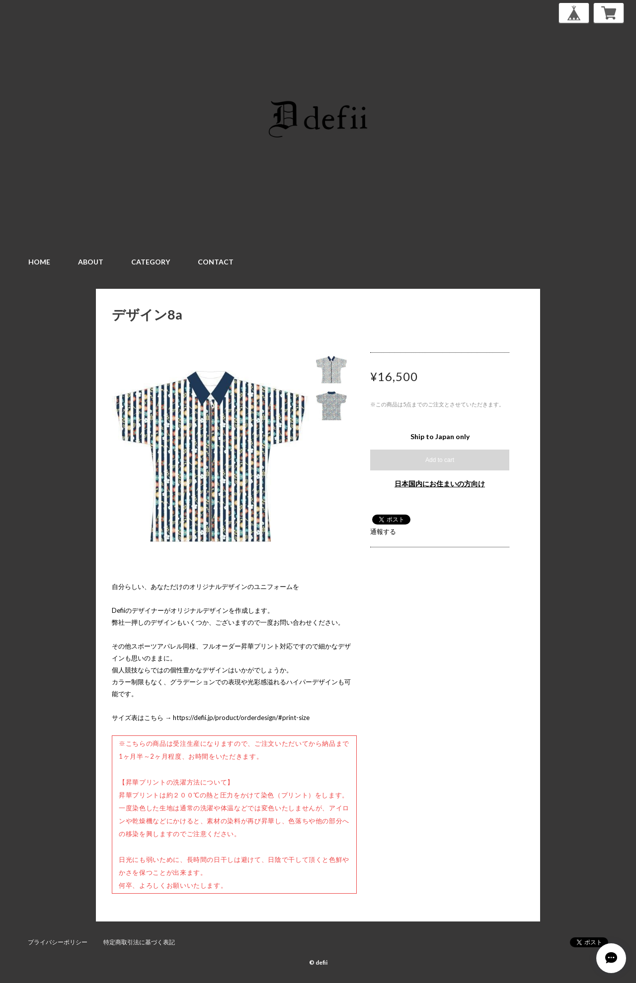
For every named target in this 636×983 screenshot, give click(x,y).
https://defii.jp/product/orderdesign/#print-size (241, 717)
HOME (39, 262)
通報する (383, 531)
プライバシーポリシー (57, 942)
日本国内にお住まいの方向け (440, 483)
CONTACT (216, 262)
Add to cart (439, 460)
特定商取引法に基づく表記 (139, 942)
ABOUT (90, 262)
